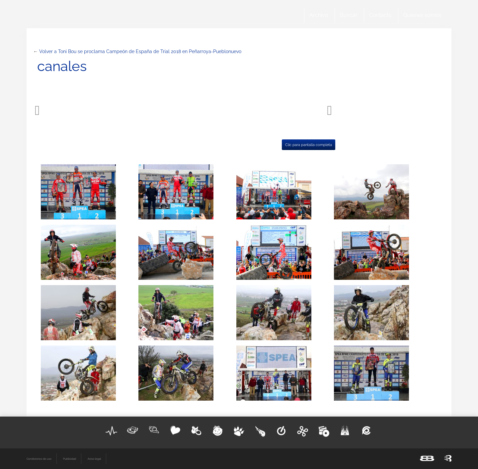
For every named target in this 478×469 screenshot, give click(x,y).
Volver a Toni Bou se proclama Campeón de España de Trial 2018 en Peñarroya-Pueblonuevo (140, 51)
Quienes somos (422, 15)
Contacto (380, 15)
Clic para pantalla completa (308, 144)
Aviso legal (94, 458)
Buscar (349, 15)
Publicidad (69, 458)
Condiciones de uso (39, 458)
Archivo (318, 15)
